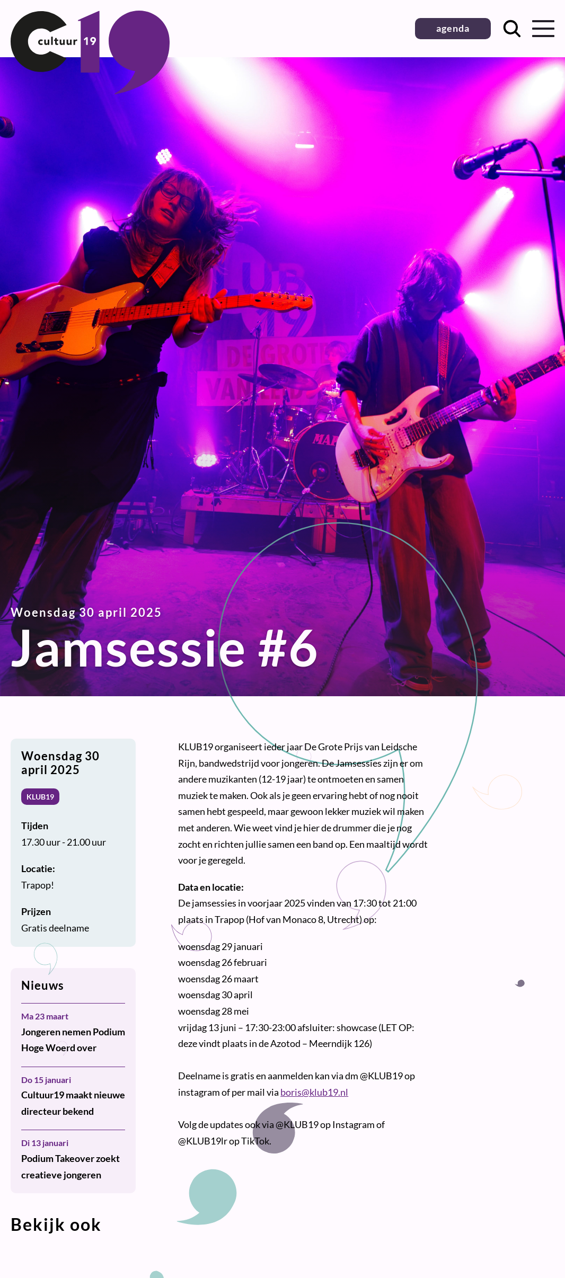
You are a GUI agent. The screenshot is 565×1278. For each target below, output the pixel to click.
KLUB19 (40, 796)
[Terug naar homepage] (90, 90)
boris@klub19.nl (314, 1092)
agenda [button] (453, 28)
